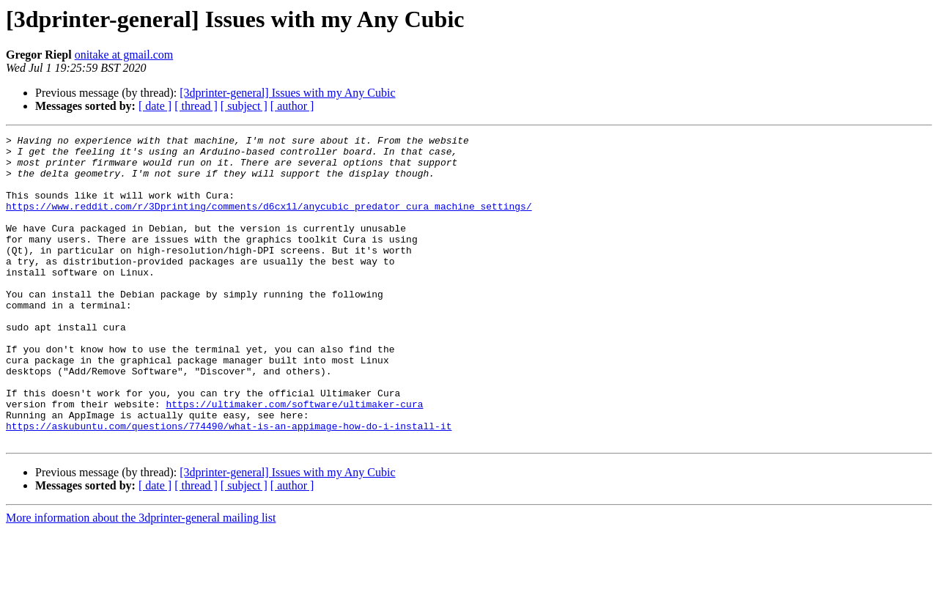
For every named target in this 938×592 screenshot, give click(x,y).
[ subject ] (244, 106)
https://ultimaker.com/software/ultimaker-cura (294, 458)
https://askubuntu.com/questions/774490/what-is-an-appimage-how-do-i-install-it (228, 485)
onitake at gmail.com (124, 54)
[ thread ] (196, 106)
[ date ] (155, 106)
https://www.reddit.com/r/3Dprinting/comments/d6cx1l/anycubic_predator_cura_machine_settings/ (269, 221)
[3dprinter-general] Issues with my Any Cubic (287, 92)
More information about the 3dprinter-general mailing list (141, 579)
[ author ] (292, 106)
